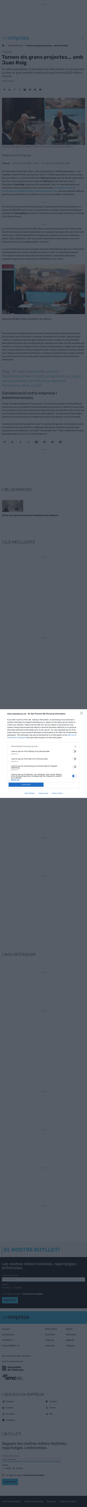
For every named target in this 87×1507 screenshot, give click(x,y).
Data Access (43, 793)
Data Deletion (30, 793)
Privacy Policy (57, 793)
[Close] (82, 714)
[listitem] (43, 746)
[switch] (74, 751)
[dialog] (43, 753)
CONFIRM (26, 785)
